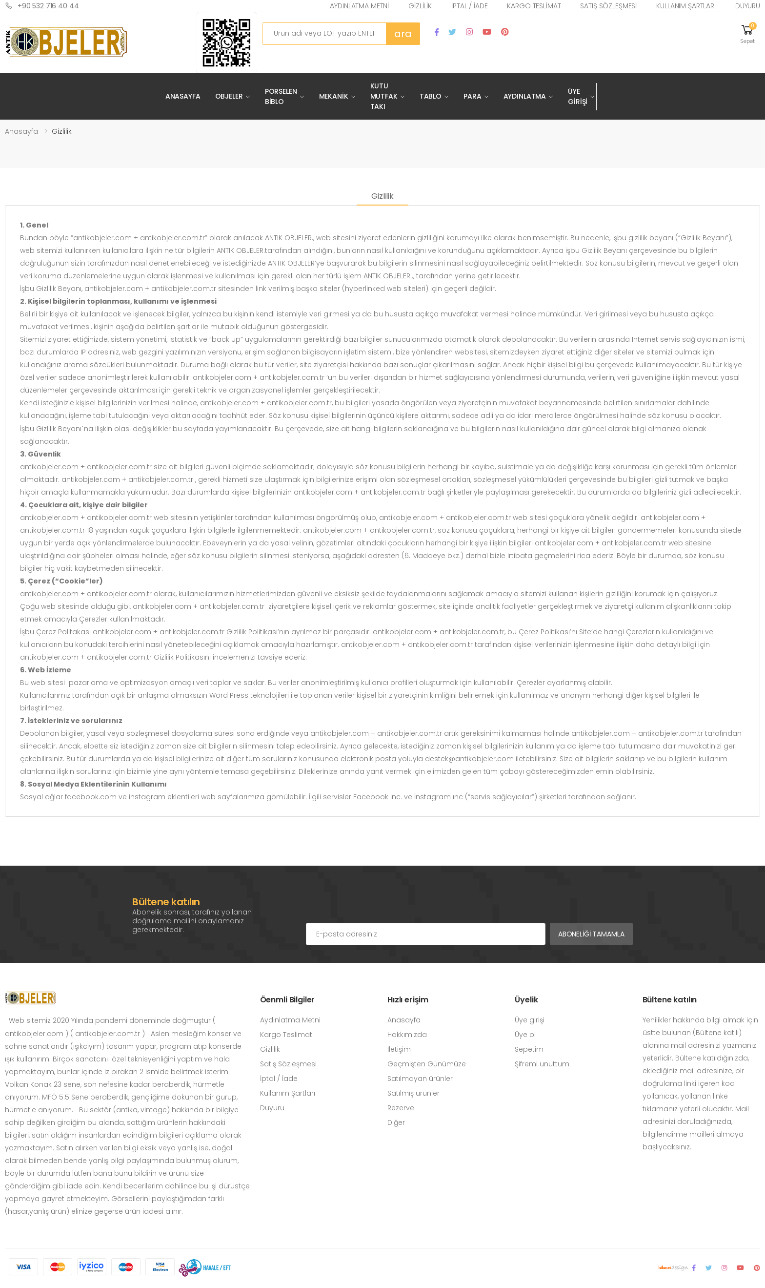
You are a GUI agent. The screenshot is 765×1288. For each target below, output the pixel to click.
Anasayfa (183, 96)
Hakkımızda (407, 1034)
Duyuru (747, 6)
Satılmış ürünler (413, 1093)
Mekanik (333, 96)
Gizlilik (420, 6)
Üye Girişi (577, 96)
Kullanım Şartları (686, 6)
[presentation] (380, 903)
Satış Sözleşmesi (608, 6)
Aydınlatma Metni (359, 6)
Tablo (431, 96)
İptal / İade (469, 6)
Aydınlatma (524, 96)
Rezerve (400, 1108)
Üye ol (525, 1034)
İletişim (399, 1049)
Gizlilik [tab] (382, 196)
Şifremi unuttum (542, 1064)
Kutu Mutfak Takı (384, 96)
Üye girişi (529, 1020)
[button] (747, 33)
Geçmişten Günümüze (426, 1064)
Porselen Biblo (281, 96)
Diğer (396, 1122)
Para (472, 96)
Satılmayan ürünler (420, 1078)
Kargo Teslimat (534, 6)
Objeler (229, 96)
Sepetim (529, 1049)
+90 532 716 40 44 (42, 5)
